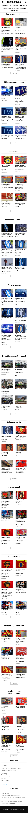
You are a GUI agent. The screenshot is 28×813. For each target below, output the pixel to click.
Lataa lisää (14, 73)
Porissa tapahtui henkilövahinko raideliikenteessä (5, 390)
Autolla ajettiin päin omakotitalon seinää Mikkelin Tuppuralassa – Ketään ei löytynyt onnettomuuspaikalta (20, 119)
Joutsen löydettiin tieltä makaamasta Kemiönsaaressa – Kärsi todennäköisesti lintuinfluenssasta (6, 471)
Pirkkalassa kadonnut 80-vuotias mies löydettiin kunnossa (20, 235)
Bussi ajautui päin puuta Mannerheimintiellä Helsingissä (7, 137)
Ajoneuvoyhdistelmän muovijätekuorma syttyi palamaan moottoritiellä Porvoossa (21, 540)
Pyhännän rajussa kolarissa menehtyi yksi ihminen (6, 97)
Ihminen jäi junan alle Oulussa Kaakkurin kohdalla (6, 406)
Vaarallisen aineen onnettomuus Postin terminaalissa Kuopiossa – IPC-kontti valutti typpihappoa (6, 746)
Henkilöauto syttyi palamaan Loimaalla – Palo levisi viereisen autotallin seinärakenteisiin (21, 521)
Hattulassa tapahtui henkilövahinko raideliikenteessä (6, 371)
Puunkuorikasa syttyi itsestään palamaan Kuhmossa (6, 611)
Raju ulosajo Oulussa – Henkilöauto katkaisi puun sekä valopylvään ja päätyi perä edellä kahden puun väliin (7, 119)
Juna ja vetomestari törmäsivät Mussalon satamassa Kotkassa (20, 676)
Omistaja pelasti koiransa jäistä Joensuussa (5, 454)
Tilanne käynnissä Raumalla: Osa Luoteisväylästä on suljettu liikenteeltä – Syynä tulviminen (20, 658)
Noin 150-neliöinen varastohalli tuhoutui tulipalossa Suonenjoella (7, 66)
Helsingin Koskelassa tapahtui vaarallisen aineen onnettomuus (20, 708)
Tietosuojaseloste (6, 784)
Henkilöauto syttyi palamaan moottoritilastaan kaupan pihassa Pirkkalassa (5, 540)
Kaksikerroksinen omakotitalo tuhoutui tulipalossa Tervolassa (6, 203)
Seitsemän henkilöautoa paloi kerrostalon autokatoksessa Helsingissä (5, 502)
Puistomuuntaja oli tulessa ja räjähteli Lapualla (20, 611)
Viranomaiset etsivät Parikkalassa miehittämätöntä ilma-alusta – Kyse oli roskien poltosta (20, 301)
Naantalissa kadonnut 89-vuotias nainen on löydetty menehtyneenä (7, 235)
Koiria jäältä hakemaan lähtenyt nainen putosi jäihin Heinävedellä (21, 436)
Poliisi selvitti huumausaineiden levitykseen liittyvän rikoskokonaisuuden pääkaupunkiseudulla (20, 30)
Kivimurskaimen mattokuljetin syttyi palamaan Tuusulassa (21, 591)
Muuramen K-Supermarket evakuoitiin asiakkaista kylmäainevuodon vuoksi (21, 727)
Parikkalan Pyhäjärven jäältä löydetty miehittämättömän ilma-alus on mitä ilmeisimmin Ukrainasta (20, 336)
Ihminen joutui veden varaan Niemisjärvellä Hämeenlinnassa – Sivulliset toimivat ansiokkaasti (21, 471)
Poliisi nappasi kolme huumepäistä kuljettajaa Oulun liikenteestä (7, 48)
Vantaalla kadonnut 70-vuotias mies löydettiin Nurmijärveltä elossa (20, 269)
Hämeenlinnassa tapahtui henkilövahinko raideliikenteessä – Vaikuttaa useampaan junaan (20, 372)
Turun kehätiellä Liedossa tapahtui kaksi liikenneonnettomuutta (21, 137)
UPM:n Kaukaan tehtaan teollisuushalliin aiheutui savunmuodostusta (6, 709)
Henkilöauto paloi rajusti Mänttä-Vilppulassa (20, 501)
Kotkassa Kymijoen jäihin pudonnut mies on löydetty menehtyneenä (20, 319)
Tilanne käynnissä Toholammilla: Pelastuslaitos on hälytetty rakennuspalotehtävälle (7, 30)
